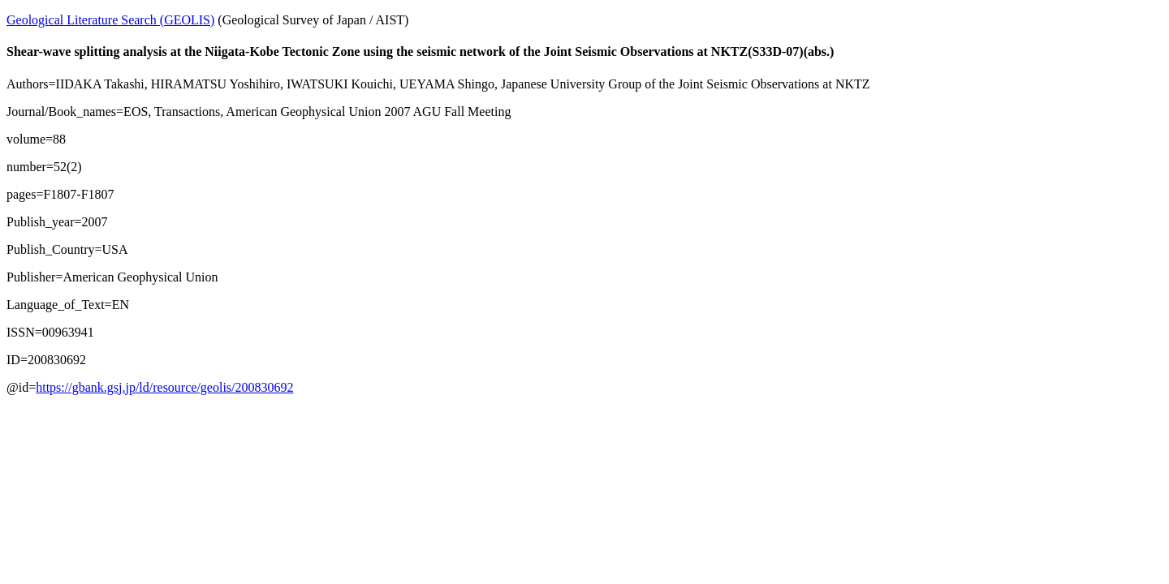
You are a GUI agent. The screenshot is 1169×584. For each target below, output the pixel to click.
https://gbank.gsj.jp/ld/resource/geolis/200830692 (164, 387)
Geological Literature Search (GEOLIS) (110, 20)
